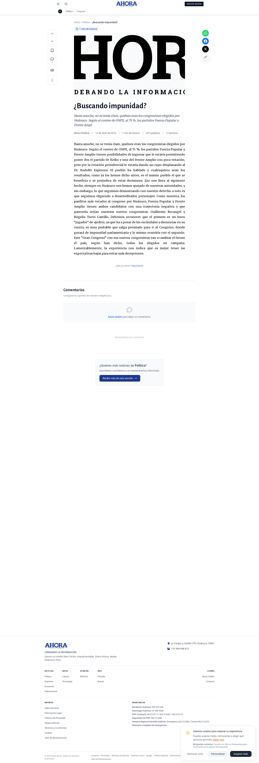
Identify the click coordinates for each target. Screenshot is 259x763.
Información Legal (53, 713)
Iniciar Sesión (194, 3)
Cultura (65, 676)
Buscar (101, 681)
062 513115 (177, 714)
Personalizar (218, 753)
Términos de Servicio (120, 755)
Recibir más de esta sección (120, 378)
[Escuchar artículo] (52, 70)
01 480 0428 (157, 710)
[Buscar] (66, 4)
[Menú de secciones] (58, 4)
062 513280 (156, 718)
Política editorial (161, 755)
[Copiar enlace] (205, 57)
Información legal (177, 755)
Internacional (51, 691)
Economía (49, 686)
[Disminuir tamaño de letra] (52, 41)
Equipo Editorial (52, 723)
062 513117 (152, 714)
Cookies (48, 732)
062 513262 (165, 714)
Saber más (218, 739)
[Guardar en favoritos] (52, 50)
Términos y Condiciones (56, 727)
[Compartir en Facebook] (205, 41)
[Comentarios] (52, 60)
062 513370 (203, 721)
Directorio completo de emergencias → (150, 725)
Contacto (210, 681)
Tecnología (67, 681)
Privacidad (105, 755)
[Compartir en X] (205, 49)
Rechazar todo (195, 753)
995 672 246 (157, 707)
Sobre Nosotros (52, 708)
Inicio (77, 22)
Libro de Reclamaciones (56, 737)
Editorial (84, 676)
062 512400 (184, 721)
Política (69, 11)
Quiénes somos (137, 755)
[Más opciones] (52, 80)
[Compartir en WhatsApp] (205, 33)
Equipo (149, 755)
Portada (101, 676)
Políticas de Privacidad (55, 718)
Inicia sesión (115, 316)
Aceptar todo (241, 753)
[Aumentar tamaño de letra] (52, 33)
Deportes (49, 681)
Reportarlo (137, 265)
